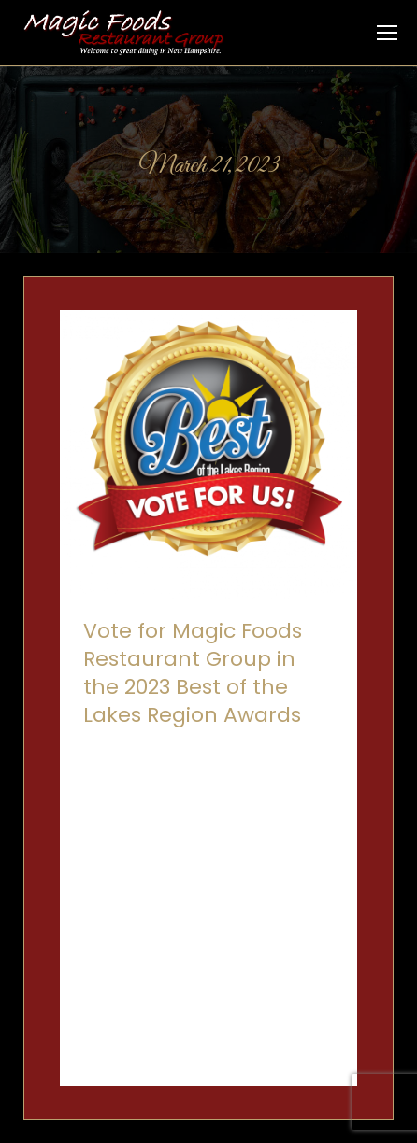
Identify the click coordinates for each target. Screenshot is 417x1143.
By (185, 792)
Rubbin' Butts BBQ (189, 771)
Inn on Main (165, 749)
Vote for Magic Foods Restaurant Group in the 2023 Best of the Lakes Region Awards (192, 672)
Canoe (104, 749)
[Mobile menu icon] (387, 32)
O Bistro (228, 749)
